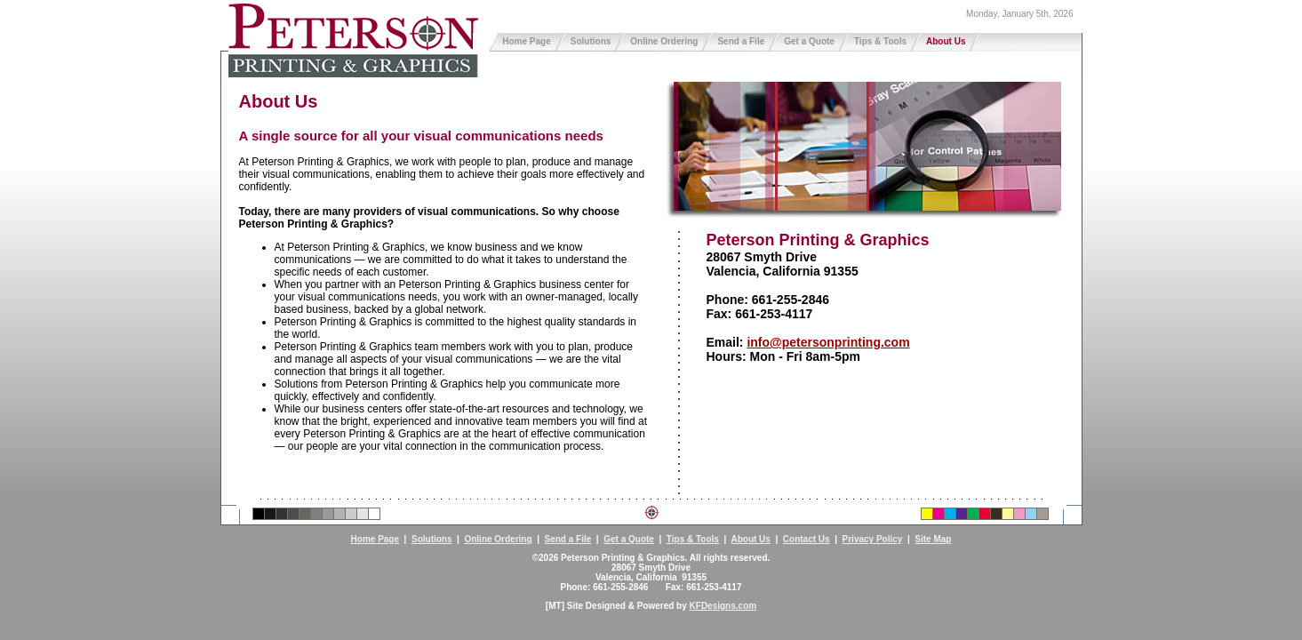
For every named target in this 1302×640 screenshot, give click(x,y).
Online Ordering (664, 41)
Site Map (933, 539)
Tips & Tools (880, 41)
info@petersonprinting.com (828, 342)
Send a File (740, 41)
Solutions (591, 41)
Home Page (526, 41)
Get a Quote (809, 41)
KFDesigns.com (723, 606)
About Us (945, 41)
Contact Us (806, 539)
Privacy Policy (873, 539)
